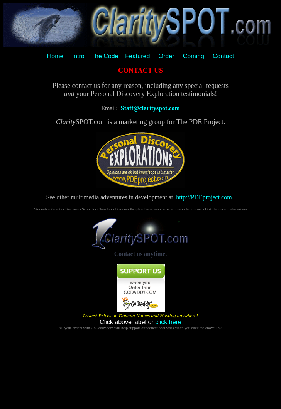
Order (166, 56)
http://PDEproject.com (204, 197)
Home (55, 56)
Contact (223, 56)
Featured (137, 56)
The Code (104, 56)
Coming (193, 56)
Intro (78, 56)
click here (168, 322)
